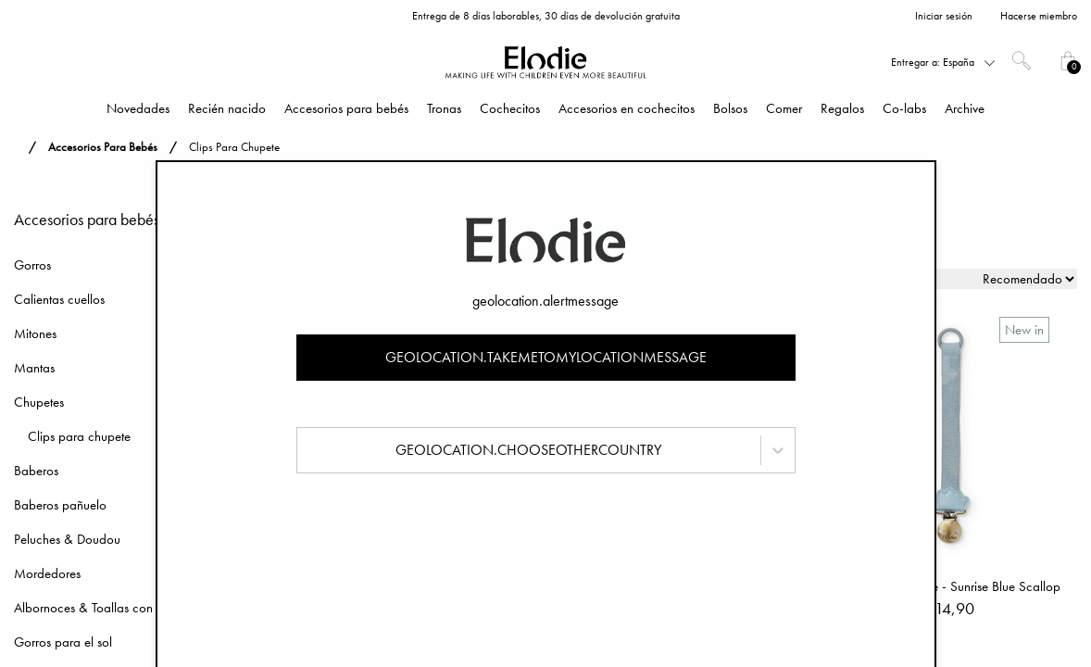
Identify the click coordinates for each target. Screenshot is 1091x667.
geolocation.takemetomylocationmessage (546, 357)
